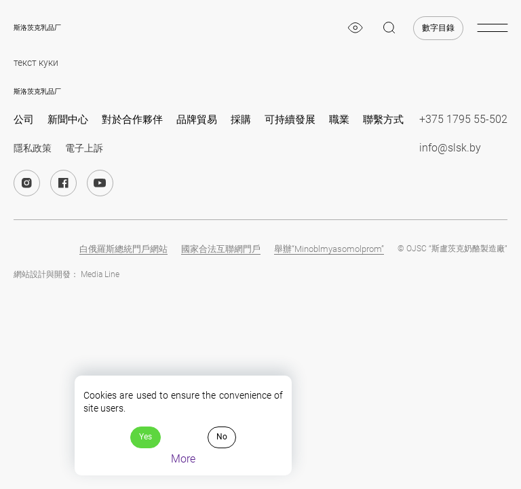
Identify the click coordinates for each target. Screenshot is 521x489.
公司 (24, 119)
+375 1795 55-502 (463, 119)
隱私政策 (33, 148)
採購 (241, 119)
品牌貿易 (196, 119)
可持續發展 (290, 119)
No (221, 436)
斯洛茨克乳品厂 (37, 27)
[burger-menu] (492, 28)
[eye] (355, 28)
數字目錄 (438, 28)
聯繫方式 (383, 119)
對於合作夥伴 (132, 119)
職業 (339, 119)
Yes (145, 436)
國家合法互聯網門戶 (220, 249)
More (183, 458)
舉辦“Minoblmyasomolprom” (329, 249)
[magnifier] (389, 28)
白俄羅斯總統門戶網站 (123, 249)
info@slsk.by (450, 147)
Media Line (100, 274)
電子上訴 (84, 148)
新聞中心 (67, 119)
